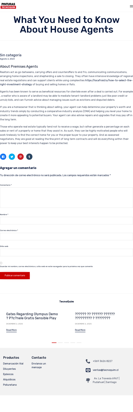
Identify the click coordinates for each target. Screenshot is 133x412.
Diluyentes (9, 369)
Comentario (6, 185)
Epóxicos (8, 374)
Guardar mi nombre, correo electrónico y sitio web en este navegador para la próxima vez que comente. (46, 266)
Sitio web (4, 246)
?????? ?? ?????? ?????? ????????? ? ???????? (95, 316)
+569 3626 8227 (102, 361)
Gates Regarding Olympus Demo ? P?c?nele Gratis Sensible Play (32, 316)
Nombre (4, 214)
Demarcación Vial (13, 363)
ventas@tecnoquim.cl (105, 370)
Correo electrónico (9, 230)
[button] (11, 330)
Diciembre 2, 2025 (14, 324)
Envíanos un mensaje (39, 365)
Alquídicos (9, 379)
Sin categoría (11, 55)
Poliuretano (10, 385)
